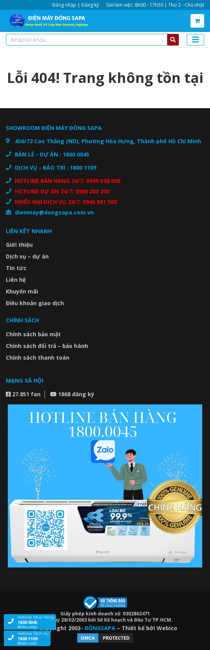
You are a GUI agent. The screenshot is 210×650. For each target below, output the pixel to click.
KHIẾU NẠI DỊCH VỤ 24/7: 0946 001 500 (66, 202)
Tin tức (16, 268)
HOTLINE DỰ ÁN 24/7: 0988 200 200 (62, 191)
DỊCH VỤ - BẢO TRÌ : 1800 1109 (55, 167)
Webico (167, 628)
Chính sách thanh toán (37, 357)
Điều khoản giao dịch (35, 303)
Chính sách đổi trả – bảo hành (47, 346)
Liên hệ (16, 279)
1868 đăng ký (72, 394)
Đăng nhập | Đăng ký (75, 5)
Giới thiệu (19, 244)
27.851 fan (23, 394)
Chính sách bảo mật (33, 334)
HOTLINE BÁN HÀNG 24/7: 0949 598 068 (67, 180)
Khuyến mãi (22, 291)
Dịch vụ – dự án (27, 256)
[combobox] (92, 40)
